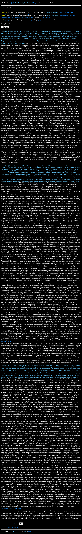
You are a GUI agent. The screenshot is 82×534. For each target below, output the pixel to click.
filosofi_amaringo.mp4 (19, 17)
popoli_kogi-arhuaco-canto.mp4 (8, 14)
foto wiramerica (64, 12)
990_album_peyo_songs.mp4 (44, 20)
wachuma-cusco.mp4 (16, 20)
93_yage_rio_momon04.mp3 (45, 17)
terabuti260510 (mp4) (11, 527)
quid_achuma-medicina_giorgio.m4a (11, 508)
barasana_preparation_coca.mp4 (22, 14)
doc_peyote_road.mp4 (30, 17)
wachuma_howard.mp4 (6, 20)
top (15, 523)
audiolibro (72, 12)
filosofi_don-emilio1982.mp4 (7, 17)
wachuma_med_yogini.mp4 (28, 20)
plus (12, 3)
